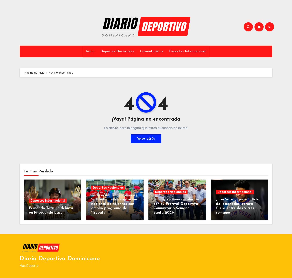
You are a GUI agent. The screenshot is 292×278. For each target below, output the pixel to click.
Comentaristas (151, 51)
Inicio (90, 51)
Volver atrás (146, 138)
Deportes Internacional (187, 51)
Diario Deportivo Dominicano (60, 259)
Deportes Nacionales (117, 51)
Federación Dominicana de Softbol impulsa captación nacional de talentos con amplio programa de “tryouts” (114, 204)
